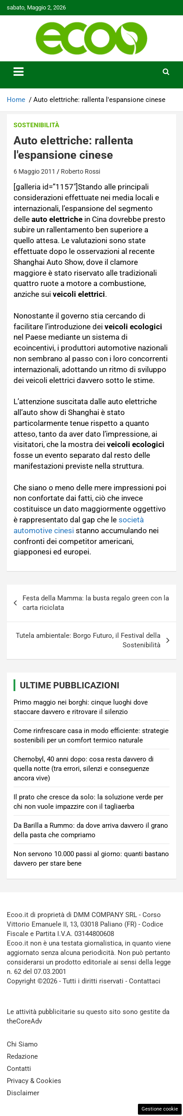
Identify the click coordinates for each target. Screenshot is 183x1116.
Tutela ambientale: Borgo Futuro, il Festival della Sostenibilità (88, 640)
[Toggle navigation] (18, 71)
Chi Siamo (22, 1044)
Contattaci (144, 981)
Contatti (19, 1069)
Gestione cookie (160, 1109)
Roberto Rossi (80, 171)
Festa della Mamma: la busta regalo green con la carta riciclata (96, 603)
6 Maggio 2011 (34, 171)
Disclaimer (23, 1093)
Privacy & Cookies (34, 1081)
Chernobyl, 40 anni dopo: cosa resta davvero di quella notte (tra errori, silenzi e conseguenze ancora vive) (84, 768)
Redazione (22, 1056)
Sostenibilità (36, 125)
